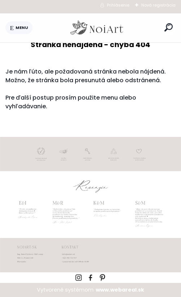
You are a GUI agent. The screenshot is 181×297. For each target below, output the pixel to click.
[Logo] (97, 27)
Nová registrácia (158, 5)
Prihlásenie (118, 5)
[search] (168, 27)
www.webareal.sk (120, 289)
